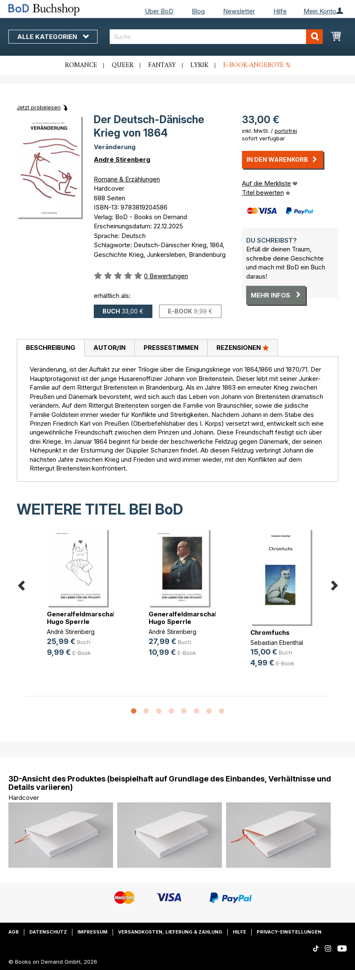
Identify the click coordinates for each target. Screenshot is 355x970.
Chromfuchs (270, 632)
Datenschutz (48, 932)
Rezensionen (242, 347)
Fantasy (162, 65)
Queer (123, 65)
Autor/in (109, 348)
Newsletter (239, 11)
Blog (198, 11)
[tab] (50, 348)
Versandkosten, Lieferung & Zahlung (170, 932)
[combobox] (216, 36)
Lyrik (199, 65)
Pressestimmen (171, 348)
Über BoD (159, 11)
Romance (81, 65)
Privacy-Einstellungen (289, 932)
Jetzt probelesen (39, 107)
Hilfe (280, 11)
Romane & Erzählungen (127, 179)
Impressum (92, 932)
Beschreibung (50, 348)
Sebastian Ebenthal (276, 642)
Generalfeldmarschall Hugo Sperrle (81, 618)
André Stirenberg (122, 159)
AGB (13, 932)
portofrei (286, 130)
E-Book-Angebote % (257, 65)
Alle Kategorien (53, 37)
